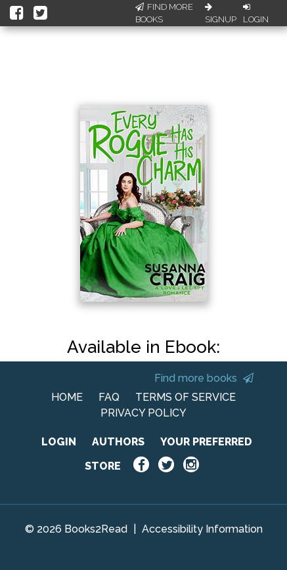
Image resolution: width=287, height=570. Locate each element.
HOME (67, 397)
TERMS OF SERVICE (185, 397)
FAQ (109, 397)
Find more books (204, 378)
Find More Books (164, 13)
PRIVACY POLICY (143, 413)
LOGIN (58, 442)
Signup (220, 14)
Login (256, 14)
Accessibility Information (202, 529)
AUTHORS (118, 442)
